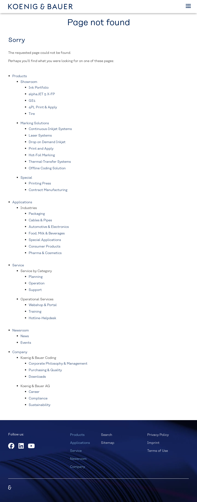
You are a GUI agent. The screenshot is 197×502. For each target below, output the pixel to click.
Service (76, 450)
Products (77, 434)
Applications (80, 442)
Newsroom (78, 458)
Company (77, 466)
